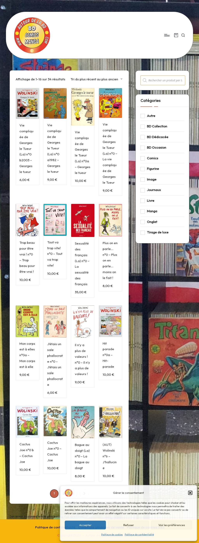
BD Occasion (156, 147)
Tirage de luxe (157, 232)
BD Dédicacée (157, 137)
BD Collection (157, 126)
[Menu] (166, 35)
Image (151, 179)
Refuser (128, 525)
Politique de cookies (112, 534)
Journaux (154, 190)
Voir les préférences (171, 525)
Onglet (152, 222)
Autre (151, 116)
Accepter (85, 525)
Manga (152, 211)
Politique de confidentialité (139, 534)
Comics (152, 158)
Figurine (153, 169)
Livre (150, 200)
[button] (190, 493)
